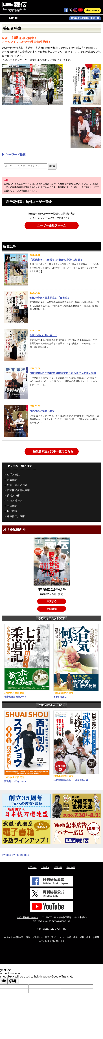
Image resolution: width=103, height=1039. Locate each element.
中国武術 (12, 505)
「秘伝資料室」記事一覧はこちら (51, 451)
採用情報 (58, 867)
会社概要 (71, 867)
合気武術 (12, 479)
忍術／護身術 (14, 500)
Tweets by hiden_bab (15, 854)
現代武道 (12, 511)
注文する (52, 601)
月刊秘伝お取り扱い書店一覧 (85, 18)
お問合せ (32, 867)
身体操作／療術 (16, 516)
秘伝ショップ (92, 10)
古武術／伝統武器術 (18, 490)
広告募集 (45, 867)
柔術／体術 (13, 495)
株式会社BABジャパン (27, 917)
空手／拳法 (13, 474)
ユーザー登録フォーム (51, 225)
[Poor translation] (13, 981)
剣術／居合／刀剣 (17, 485)
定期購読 (52, 608)
